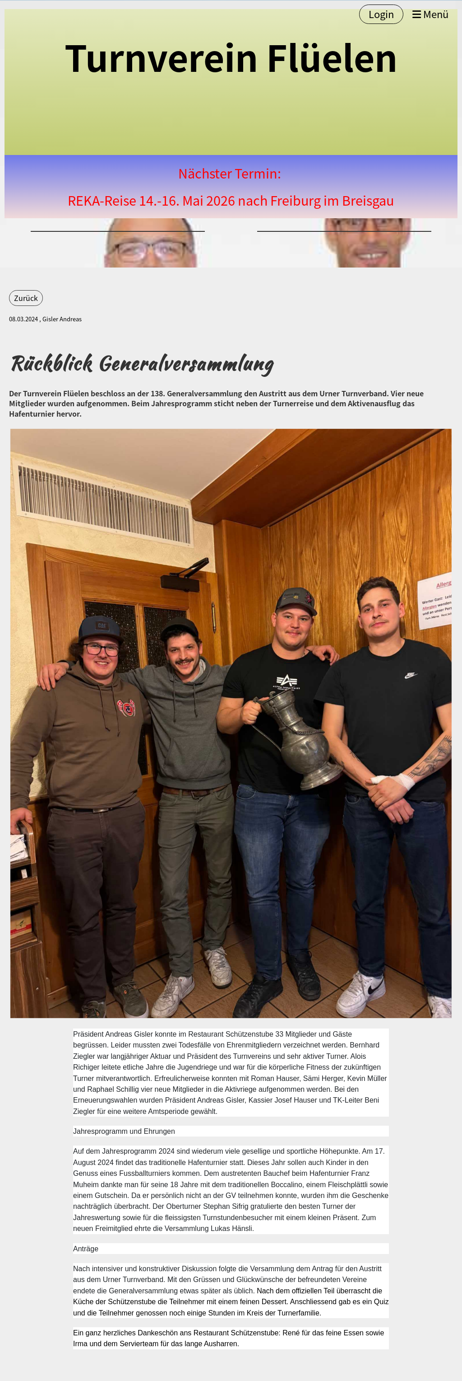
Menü (430, 14)
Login (381, 13)
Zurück (26, 297)
